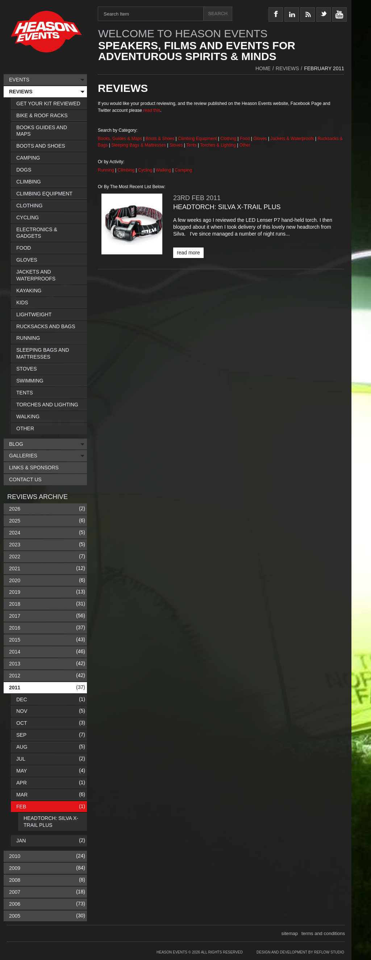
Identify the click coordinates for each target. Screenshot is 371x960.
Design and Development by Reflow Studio (300, 952)
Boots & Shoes (160, 138)
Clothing (228, 138)
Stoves (177, 145)
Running (106, 170)
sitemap (290, 933)
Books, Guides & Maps (120, 138)
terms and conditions (323, 933)
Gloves (260, 138)
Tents (192, 145)
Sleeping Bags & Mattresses (138, 145)
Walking (164, 170)
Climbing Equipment (197, 138)
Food (245, 138)
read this (151, 110)
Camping (183, 170)
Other (244, 145)
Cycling (146, 170)
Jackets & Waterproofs (292, 138)
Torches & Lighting (218, 145)
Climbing (127, 170)
